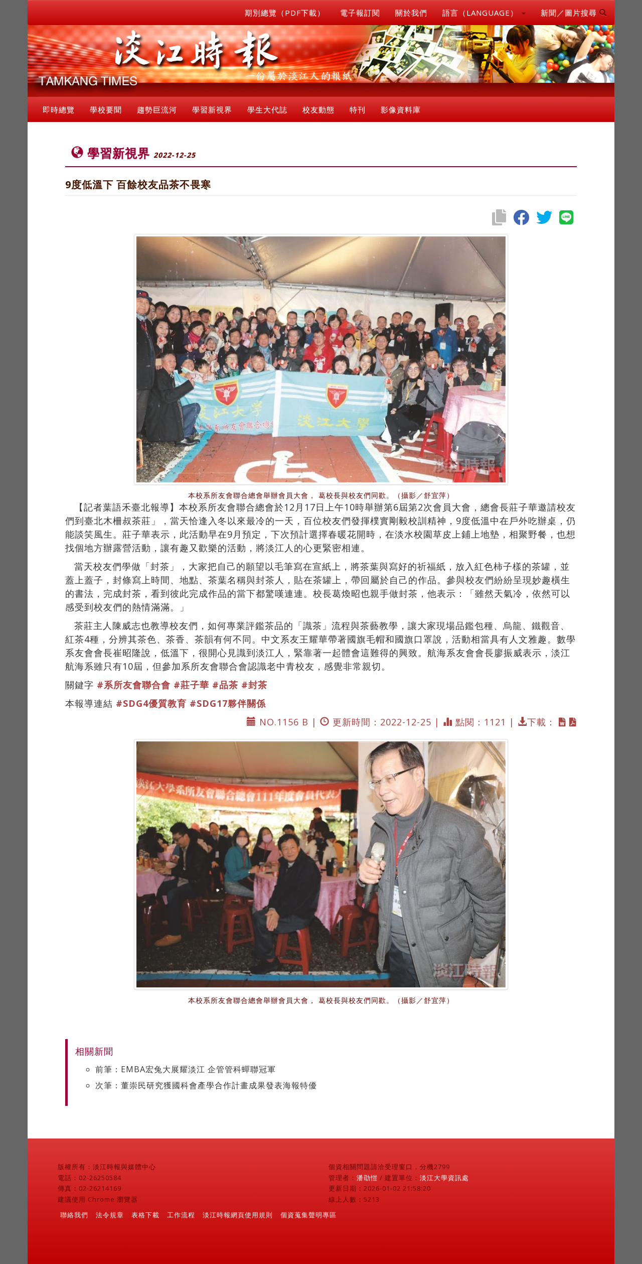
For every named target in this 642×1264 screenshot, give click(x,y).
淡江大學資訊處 (444, 1177)
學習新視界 (212, 109)
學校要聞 (106, 109)
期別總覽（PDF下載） (285, 13)
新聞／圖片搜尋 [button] (574, 13)
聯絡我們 (74, 1214)
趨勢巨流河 (157, 109)
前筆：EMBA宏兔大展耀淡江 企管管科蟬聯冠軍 (185, 1069)
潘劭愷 (367, 1177)
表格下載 (145, 1214)
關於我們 (411, 13)
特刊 (358, 109)
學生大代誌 (267, 109)
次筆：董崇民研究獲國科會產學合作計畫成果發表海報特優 (206, 1085)
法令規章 (110, 1214)
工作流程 (181, 1214)
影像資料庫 (401, 109)
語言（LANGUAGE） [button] (484, 13)
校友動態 (318, 109)
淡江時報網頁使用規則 (238, 1214)
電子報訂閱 (360, 13)
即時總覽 (59, 109)
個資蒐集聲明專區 (308, 1214)
